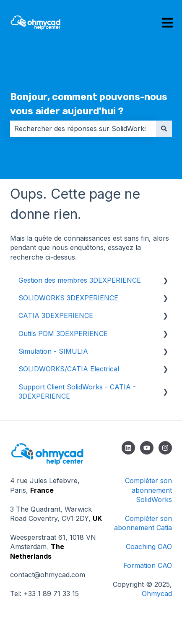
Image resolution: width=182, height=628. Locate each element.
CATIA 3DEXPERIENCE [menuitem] (55, 315)
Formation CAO (147, 565)
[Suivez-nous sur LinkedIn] (128, 448)
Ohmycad (157, 593)
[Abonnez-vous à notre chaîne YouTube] (146, 448)
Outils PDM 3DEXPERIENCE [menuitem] (63, 333)
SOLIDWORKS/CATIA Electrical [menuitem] (68, 369)
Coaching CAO (149, 546)
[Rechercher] (164, 129)
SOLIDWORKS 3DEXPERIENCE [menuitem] (68, 298)
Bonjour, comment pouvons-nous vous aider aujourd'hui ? (88, 104)
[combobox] (83, 129)
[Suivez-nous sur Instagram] (165, 448)
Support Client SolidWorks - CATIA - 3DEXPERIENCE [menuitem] (77, 391)
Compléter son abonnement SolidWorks (148, 490)
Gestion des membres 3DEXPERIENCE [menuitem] (79, 280)
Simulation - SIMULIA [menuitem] (53, 351)
